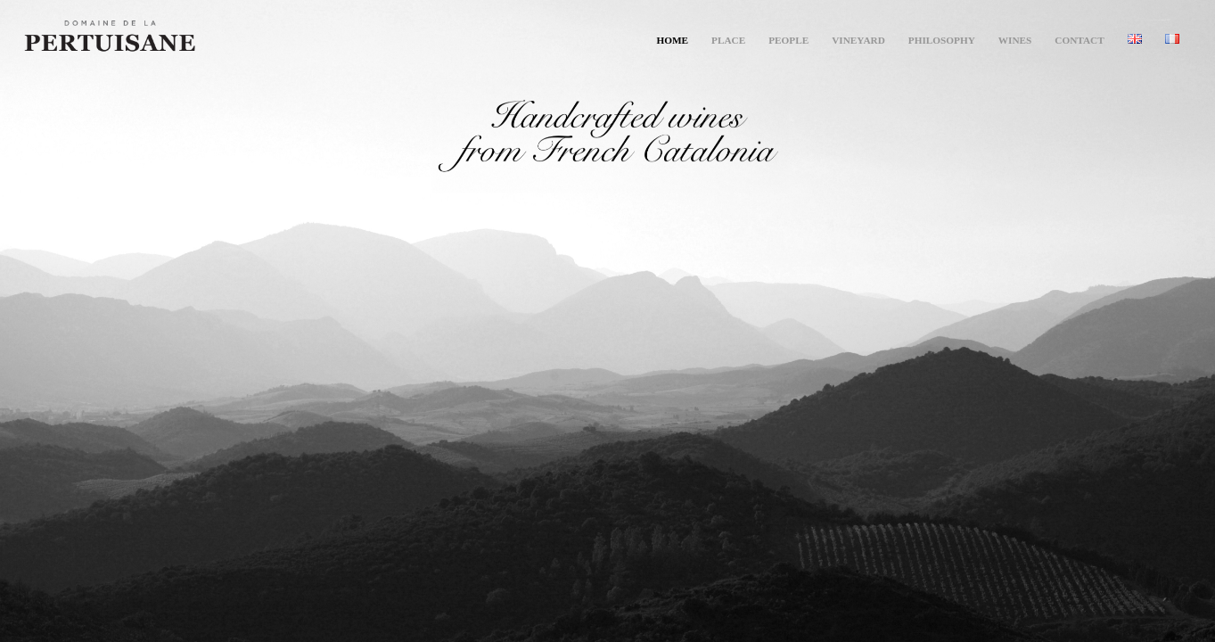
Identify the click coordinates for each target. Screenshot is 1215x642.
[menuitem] (672, 40)
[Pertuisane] (198, 40)
